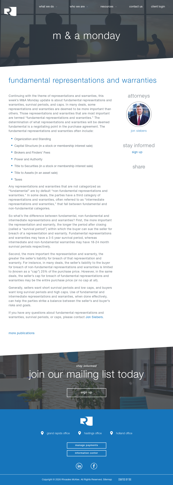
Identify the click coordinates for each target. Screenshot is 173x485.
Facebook (130, 175)
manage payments (86, 445)
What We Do (46, 6)
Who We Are (77, 6)
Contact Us (136, 6)
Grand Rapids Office (58, 433)
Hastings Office (93, 433)
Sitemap (107, 480)
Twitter (139, 175)
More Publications (22, 333)
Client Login (158, 6)
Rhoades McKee (10, 11)
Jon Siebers (94, 317)
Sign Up (137, 152)
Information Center (86, 453)
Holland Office (124, 433)
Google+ (147, 175)
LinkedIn (122, 175)
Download (155, 175)
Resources (107, 6)
